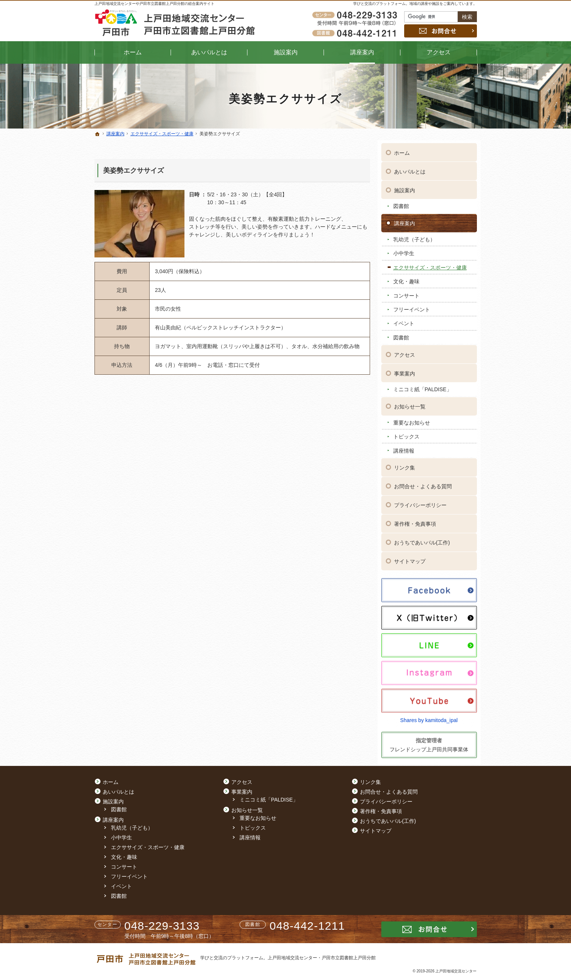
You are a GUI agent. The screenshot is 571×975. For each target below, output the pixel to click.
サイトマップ (410, 558)
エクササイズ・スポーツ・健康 (430, 264)
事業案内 (404, 370)
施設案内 (404, 187)
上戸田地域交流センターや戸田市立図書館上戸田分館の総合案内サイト (154, 3)
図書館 (401, 203)
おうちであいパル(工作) (422, 540)
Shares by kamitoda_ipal (428, 717)
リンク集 (404, 465)
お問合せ (440, 30)
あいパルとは (410, 168)
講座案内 (404, 220)
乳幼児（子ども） (414, 236)
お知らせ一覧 (410, 403)
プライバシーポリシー (420, 502)
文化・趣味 (406, 278)
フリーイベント (411, 306)
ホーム (402, 150)
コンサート (406, 292)
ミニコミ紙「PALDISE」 (422, 386)
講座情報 (403, 447)
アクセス (404, 351)
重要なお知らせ (411, 419)
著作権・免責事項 (415, 521)
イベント (403, 320)
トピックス (406, 433)
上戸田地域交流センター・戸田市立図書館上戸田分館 (322, 957)
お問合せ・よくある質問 (423, 483)
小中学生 (403, 250)
